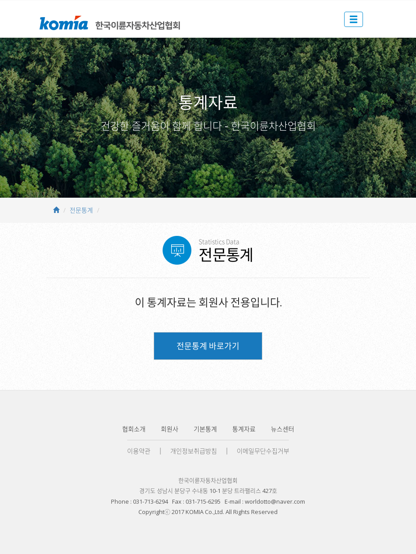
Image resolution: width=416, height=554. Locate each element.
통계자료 (244, 429)
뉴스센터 (282, 429)
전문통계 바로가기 (208, 346)
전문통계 (81, 210)
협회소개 (134, 429)
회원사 (169, 429)
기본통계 (205, 429)
